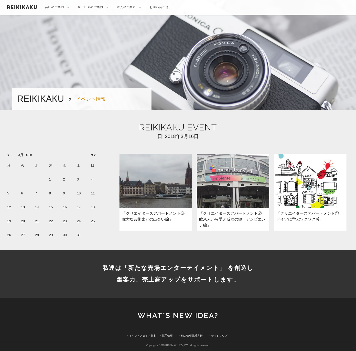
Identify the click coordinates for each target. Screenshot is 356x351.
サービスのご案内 (93, 7)
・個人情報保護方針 (190, 335)
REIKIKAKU (22, 7)
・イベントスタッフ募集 (141, 335)
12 (9, 207)
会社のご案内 (57, 7)
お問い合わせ (159, 7)
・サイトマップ (217, 335)
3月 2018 (25, 155)
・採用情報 (166, 335)
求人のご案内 (129, 7)
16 (65, 207)
